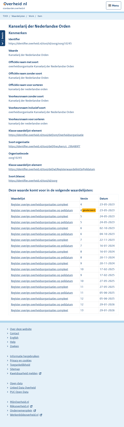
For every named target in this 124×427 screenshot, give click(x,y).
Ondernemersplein (21, 410)
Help (13, 342)
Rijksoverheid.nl (19, 406)
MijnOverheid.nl (19, 402)
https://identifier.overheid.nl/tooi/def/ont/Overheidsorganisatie (46, 135)
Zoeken (14, 346)
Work (31, 16)
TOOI (5, 16)
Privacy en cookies (20, 360)
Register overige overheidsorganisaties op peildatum (42, 210)
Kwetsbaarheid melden (24, 373)
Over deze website (21, 329)
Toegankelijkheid (20, 365)
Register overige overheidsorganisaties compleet (39, 204)
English (14, 337)
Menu (115, 5)
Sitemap (15, 369)
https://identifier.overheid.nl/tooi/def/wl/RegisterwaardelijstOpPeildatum (52, 169)
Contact (14, 333)
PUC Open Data (19, 392)
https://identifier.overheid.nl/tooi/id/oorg (33, 180)
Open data (16, 383)
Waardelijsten (18, 16)
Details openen (2, 38)
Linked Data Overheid (23, 387)
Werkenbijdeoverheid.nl (24, 415)
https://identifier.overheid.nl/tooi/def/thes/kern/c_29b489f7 (44, 146)
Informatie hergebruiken (24, 356)
